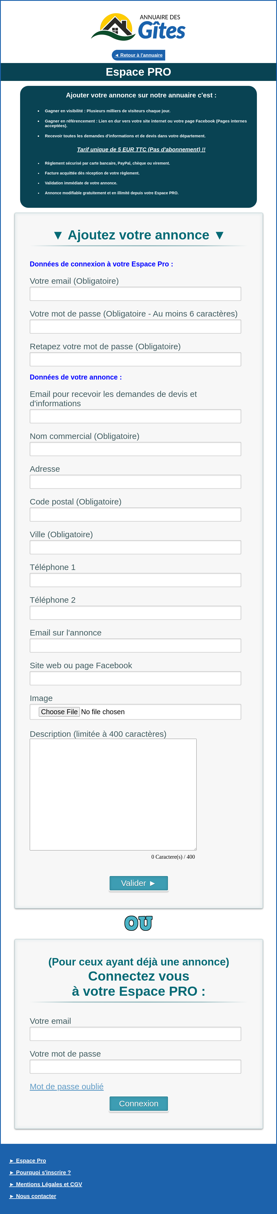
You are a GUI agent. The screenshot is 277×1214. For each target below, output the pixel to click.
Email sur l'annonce (66, 632)
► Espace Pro (27, 1161)
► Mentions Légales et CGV (45, 1184)
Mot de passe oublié (67, 1086)
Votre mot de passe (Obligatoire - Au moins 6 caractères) (134, 313)
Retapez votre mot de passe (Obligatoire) (105, 346)
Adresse (45, 468)
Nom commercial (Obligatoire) (84, 436)
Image (41, 698)
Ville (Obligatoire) (61, 534)
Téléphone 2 (53, 599)
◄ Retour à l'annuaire (139, 55)
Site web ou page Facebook (81, 665)
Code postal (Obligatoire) (76, 501)
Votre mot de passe (65, 1053)
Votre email (50, 1020)
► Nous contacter (32, 1196)
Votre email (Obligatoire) (74, 280)
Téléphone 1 (53, 567)
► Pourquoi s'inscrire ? (40, 1172)
